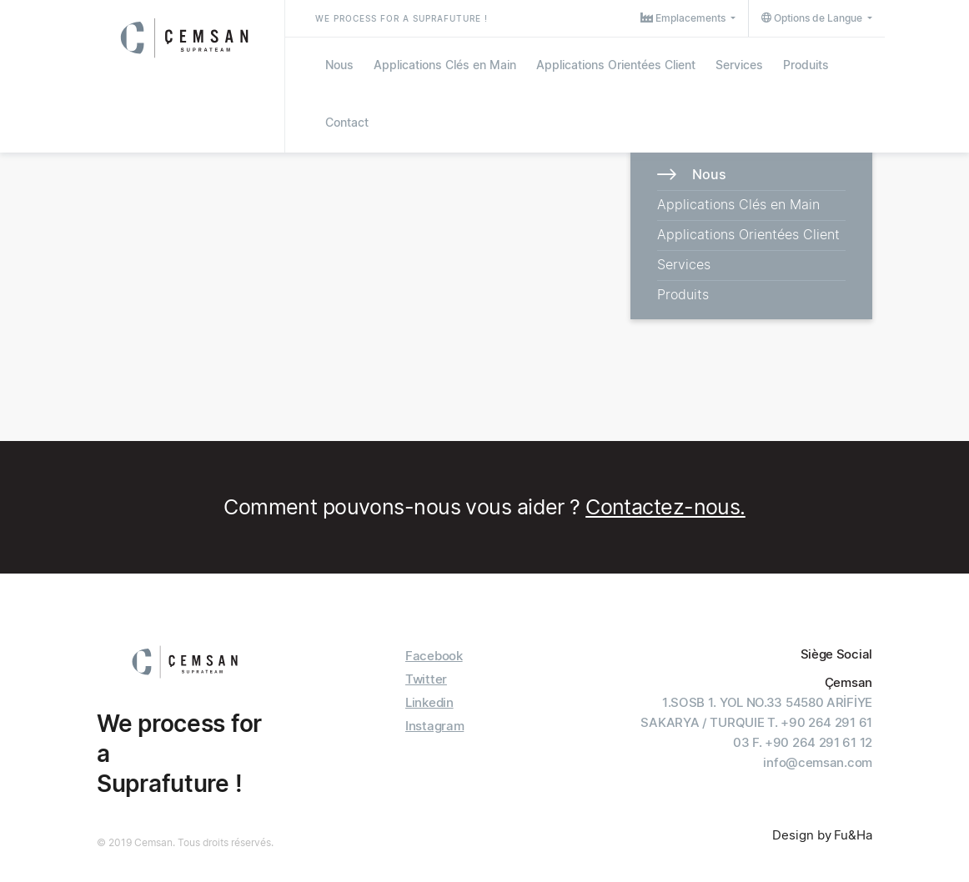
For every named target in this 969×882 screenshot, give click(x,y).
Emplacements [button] (684, 18)
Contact (347, 122)
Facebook (434, 656)
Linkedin (429, 702)
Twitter (426, 679)
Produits (806, 65)
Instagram (434, 726)
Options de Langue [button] (813, 18)
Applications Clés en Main (445, 65)
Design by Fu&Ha (822, 835)
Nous (339, 65)
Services (739, 65)
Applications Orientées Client (615, 65)
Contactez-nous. (665, 506)
